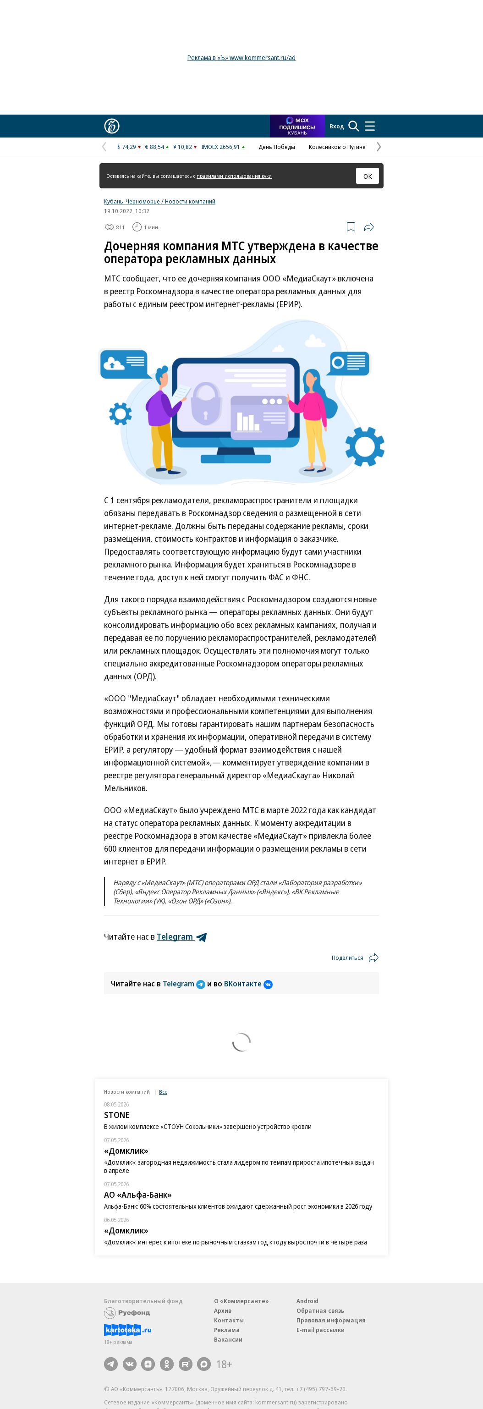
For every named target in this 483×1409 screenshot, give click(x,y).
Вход (336, 126)
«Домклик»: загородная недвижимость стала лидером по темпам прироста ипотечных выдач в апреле (239, 1166)
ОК (367, 176)
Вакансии (228, 1339)
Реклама (227, 1330)
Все (163, 1091)
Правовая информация (331, 1320)
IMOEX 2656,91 (220, 147)
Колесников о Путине (337, 147)
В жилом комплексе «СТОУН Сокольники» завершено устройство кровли (208, 1126)
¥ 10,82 (182, 147)
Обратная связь (320, 1310)
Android (307, 1301)
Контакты (229, 1320)
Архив (222, 1310)
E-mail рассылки (320, 1330)
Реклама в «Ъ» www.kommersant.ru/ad (241, 57)
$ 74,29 (126, 147)
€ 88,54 (154, 147)
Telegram (185, 984)
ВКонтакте (248, 984)
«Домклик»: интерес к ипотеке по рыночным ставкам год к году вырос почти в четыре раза (235, 1242)
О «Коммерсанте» (241, 1301)
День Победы (276, 147)
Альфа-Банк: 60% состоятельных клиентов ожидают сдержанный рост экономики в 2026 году (238, 1206)
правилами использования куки (234, 175)
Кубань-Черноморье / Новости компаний (159, 201)
